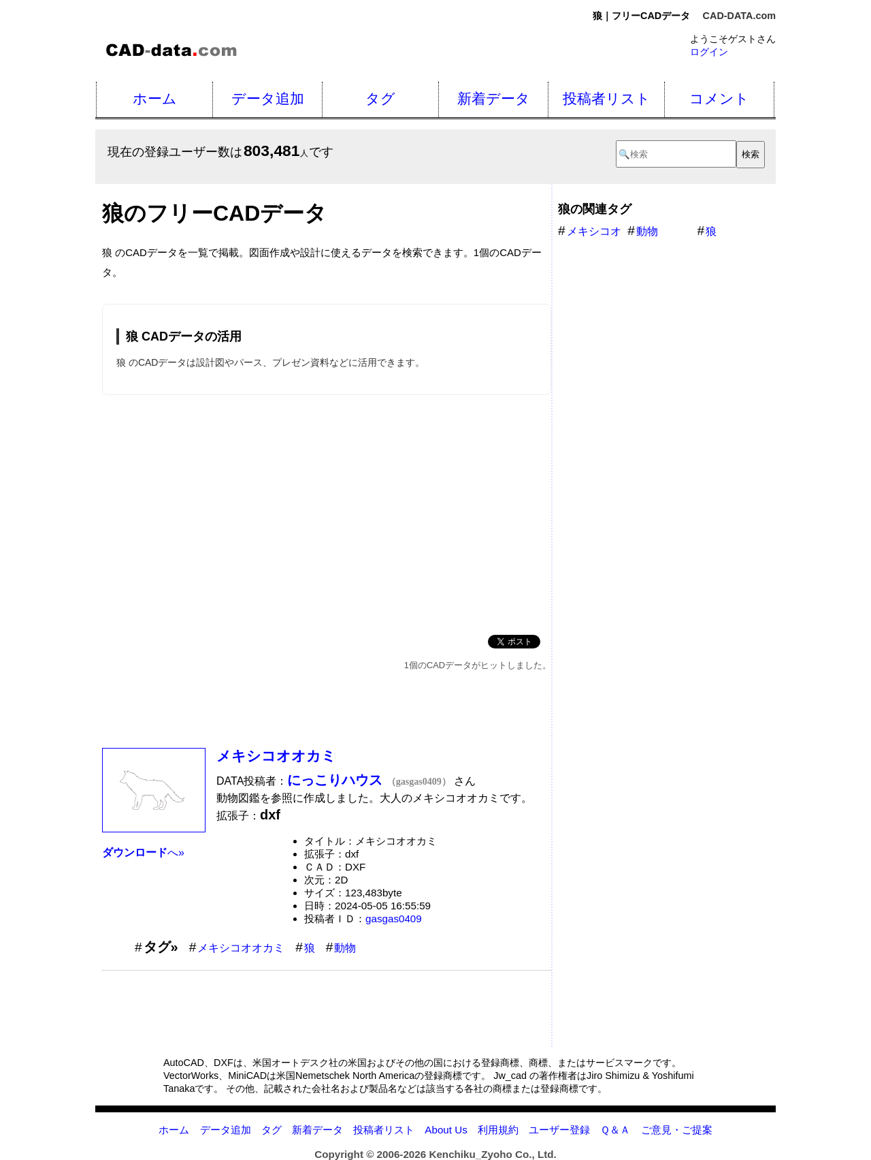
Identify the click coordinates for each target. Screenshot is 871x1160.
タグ (380, 98)
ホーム (155, 98)
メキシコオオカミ (276, 756)
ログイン (709, 51)
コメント (719, 98)
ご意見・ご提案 (676, 1129)
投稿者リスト (607, 98)
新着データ (493, 98)
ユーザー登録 (559, 1129)
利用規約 (498, 1129)
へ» (143, 852)
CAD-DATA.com (739, 15)
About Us (446, 1129)
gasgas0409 (393, 918)
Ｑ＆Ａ (615, 1129)
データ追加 (267, 98)
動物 (345, 948)
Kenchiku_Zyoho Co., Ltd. (492, 1154)
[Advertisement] (326, 512)
